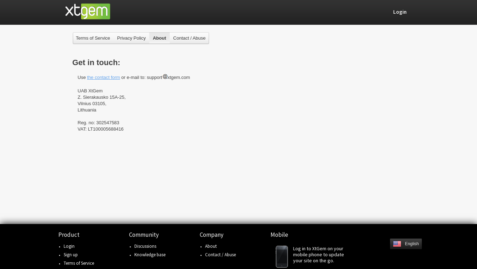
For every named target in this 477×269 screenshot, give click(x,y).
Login (69, 246)
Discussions (145, 246)
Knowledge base (149, 255)
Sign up (71, 255)
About (211, 246)
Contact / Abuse (189, 38)
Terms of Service (93, 38)
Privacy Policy (131, 38)
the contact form (103, 77)
